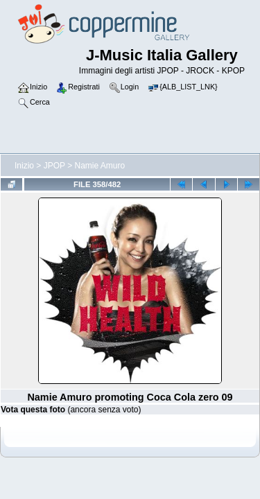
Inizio (24, 165)
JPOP (54, 165)
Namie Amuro (100, 165)
